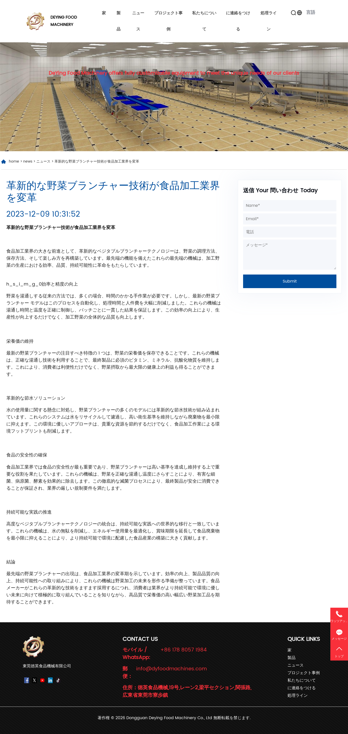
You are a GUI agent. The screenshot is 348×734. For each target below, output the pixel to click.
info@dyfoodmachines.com (171, 669)
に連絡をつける (238, 21)
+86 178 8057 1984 (183, 650)
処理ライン (268, 21)
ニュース (138, 21)
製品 (119, 21)
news (27, 161)
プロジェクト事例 (168, 21)
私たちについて (204, 21)
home (14, 161)
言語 (308, 12)
